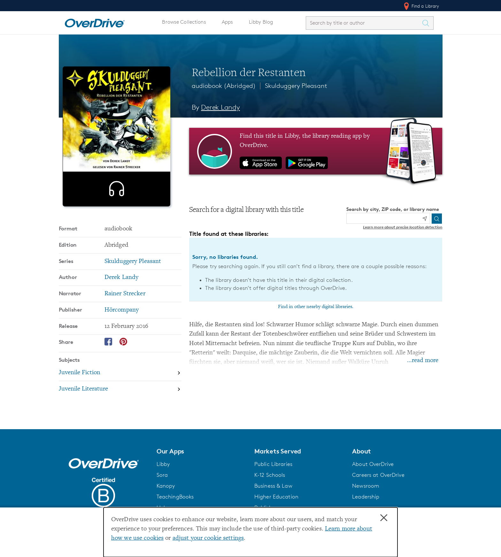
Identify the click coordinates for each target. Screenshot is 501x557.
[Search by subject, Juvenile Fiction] (120, 384)
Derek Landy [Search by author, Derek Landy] (220, 107)
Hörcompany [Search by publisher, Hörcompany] (121, 321)
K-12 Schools (269, 475)
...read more (422, 361)
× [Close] (384, 518)
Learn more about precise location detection (402, 227)
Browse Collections (184, 22)
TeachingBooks (175, 496)
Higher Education (276, 496)
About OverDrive (373, 464)
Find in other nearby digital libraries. (315, 306)
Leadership (365, 496)
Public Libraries (273, 464)
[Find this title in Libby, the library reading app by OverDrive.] (316, 151)
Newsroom (365, 486)
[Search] (437, 218)
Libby (163, 464)
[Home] (94, 21)
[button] (202, 451)
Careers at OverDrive (378, 475)
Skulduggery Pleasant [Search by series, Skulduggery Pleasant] (132, 273)
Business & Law (273, 486)
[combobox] (364, 23)
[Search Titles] (427, 23)
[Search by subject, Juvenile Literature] (120, 400)
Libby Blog (261, 22)
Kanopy (166, 486)
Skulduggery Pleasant (296, 85)
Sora (162, 475)
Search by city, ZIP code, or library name (392, 209)
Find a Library (421, 6)
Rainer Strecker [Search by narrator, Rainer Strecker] (124, 305)
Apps (227, 22)
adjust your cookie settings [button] (208, 538)
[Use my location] (425, 218)
